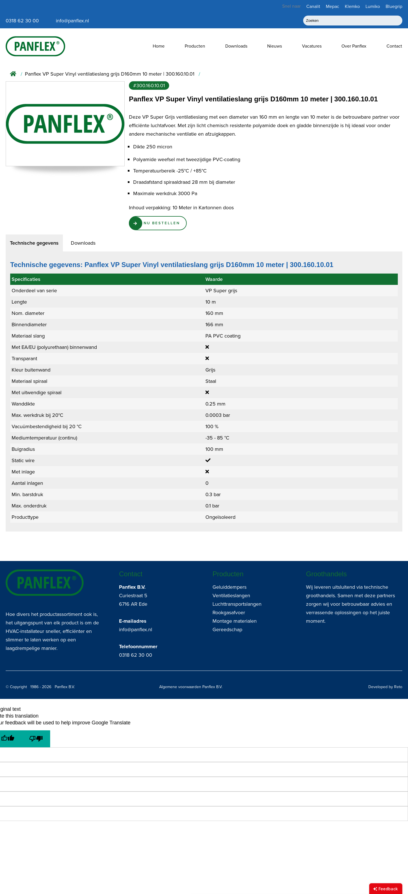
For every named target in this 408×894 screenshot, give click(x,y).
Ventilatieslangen (231, 595)
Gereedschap (227, 629)
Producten (195, 46)
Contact (394, 46)
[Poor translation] (36, 738)
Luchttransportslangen (237, 604)
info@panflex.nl (135, 629)
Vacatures (312, 46)
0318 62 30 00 (135, 655)
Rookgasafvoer (228, 612)
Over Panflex (353, 46)
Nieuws (274, 46)
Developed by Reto (385, 687)
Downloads (236, 46)
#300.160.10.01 (149, 85)
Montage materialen (234, 621)
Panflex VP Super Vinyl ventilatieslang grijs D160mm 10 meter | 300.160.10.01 (109, 74)
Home (159, 46)
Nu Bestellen (164, 224)
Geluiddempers (229, 587)
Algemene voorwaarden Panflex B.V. (190, 687)
